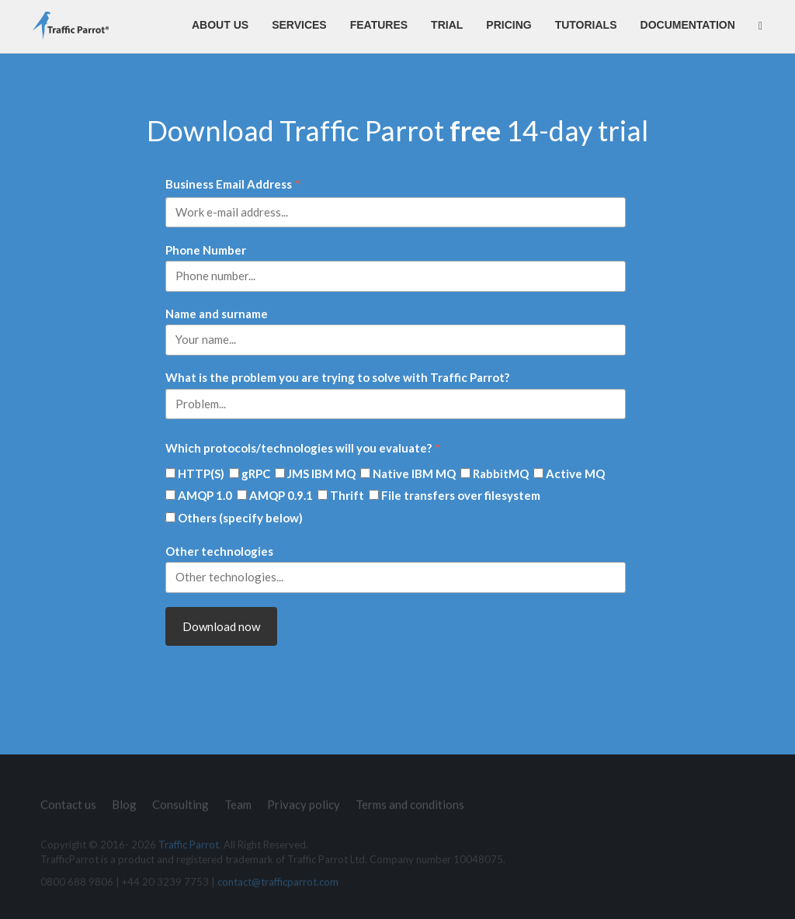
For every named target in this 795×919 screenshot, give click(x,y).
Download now (221, 626)
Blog (124, 799)
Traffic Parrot (188, 849)
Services (299, 25)
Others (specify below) (240, 518)
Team (238, 799)
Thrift (347, 495)
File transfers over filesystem (460, 495)
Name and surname (216, 314)
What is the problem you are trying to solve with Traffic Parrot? (337, 377)
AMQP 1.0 (205, 495)
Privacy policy (303, 799)
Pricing (508, 25)
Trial (447, 25)
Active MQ (575, 473)
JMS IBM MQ (321, 473)
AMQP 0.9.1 (281, 495)
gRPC (255, 473)
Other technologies (219, 551)
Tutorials (586, 25)
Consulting (180, 799)
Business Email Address (233, 185)
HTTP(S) (201, 473)
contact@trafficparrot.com (277, 886)
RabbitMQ (501, 473)
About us (220, 25)
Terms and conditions (410, 799)
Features (379, 25)
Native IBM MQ (414, 473)
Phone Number (205, 250)
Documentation (688, 25)
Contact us (68, 799)
